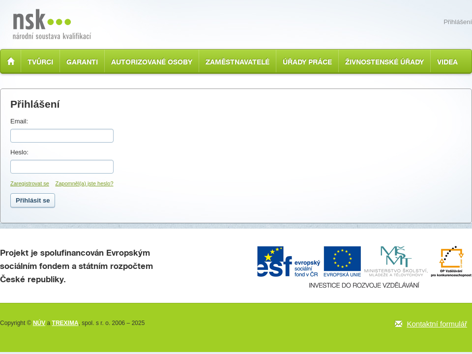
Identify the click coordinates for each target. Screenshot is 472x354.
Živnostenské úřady (384, 62)
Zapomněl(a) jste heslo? (85, 183)
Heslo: (19, 152)
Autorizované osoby (151, 62)
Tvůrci (40, 62)
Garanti (82, 62)
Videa (447, 62)
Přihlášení (457, 22)
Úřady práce (307, 62)
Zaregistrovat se (29, 183)
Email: (19, 121)
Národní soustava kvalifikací (51, 24)
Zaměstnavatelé (237, 62)
